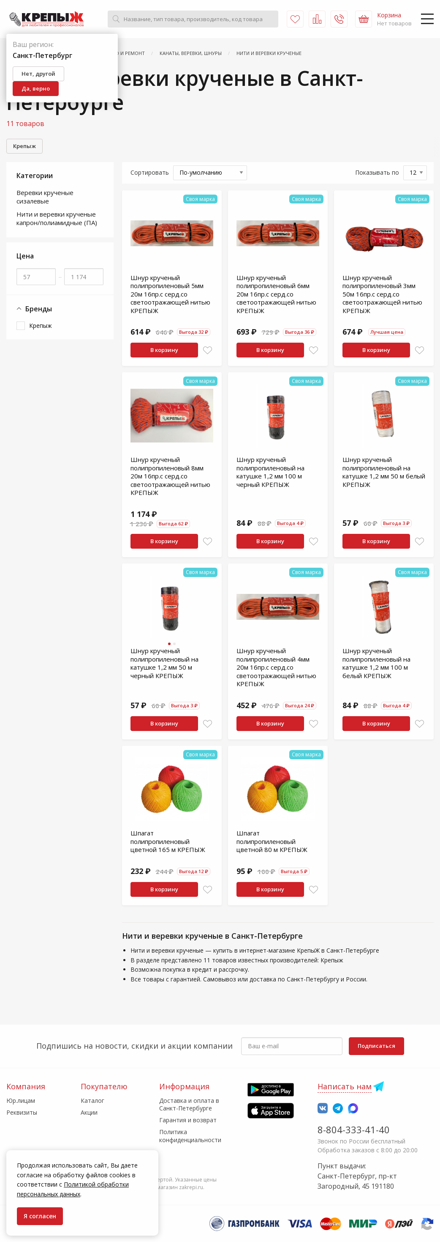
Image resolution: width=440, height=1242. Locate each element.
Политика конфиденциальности (190, 1135)
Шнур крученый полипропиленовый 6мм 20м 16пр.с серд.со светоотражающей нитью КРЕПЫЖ (276, 294)
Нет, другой (38, 73)
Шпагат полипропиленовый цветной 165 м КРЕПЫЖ (167, 841)
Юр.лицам (20, 1100)
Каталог (92, 1100)
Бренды (34, 309)
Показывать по (377, 172)
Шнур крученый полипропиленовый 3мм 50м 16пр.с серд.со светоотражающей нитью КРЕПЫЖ (382, 294)
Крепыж (24, 146)
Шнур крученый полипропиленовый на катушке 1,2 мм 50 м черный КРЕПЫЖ (164, 663)
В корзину (164, 350)
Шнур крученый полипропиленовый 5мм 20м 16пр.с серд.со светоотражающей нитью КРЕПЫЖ (170, 294)
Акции (89, 1112)
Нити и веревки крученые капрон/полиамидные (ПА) (56, 218)
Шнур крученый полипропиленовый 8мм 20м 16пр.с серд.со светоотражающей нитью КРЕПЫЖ (170, 476)
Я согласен (40, 1216)
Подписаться (376, 1046)
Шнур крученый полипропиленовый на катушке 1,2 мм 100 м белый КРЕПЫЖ (376, 663)
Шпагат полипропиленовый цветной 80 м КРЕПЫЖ (271, 841)
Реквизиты (21, 1112)
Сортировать (149, 172)
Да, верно (36, 88)
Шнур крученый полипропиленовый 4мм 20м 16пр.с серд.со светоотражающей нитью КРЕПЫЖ (276, 667)
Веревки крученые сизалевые (44, 196)
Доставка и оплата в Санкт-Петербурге (189, 1104)
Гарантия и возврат (188, 1120)
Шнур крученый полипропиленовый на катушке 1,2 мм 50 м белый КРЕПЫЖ (383, 472)
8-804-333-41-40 (354, 1129)
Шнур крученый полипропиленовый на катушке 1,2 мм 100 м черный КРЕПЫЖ (270, 472)
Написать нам (345, 1086)
